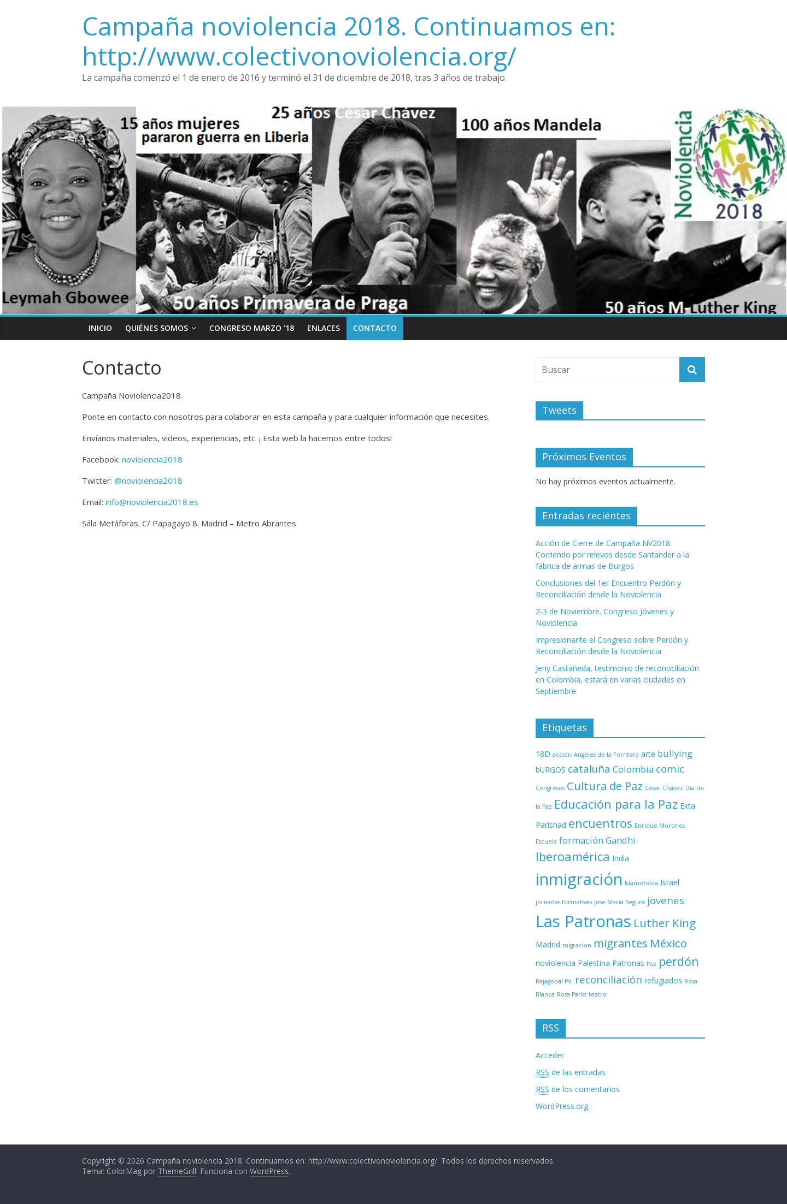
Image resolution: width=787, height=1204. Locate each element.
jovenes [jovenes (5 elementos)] (665, 900)
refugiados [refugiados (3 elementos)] (663, 980)
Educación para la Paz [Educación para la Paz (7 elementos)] (616, 804)
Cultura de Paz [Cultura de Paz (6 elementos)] (605, 785)
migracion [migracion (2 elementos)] (576, 945)
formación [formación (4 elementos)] (581, 840)
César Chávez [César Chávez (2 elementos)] (664, 788)
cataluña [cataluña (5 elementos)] (589, 768)
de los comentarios (578, 1089)
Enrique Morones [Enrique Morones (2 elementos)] (660, 825)
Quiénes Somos (156, 328)
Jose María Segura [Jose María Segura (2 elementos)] (619, 902)
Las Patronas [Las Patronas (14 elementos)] (583, 921)
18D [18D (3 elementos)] (543, 754)
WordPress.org (562, 1106)
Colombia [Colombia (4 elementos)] (633, 769)
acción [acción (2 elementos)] (562, 754)
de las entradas (571, 1072)
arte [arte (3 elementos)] (648, 754)
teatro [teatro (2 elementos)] (598, 994)
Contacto (375, 328)
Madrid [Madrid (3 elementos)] (548, 944)
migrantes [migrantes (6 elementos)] (621, 943)
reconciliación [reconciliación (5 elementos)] (608, 979)
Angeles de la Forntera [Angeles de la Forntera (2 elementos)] (606, 754)
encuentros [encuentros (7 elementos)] (600, 823)
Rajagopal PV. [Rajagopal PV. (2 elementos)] (554, 981)
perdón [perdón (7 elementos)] (679, 961)
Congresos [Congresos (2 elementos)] (550, 788)
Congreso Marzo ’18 (251, 328)
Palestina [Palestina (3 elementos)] (594, 963)
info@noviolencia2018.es (151, 501)
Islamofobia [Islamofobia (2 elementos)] (641, 883)
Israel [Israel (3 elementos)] (669, 882)
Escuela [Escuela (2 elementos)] (546, 841)
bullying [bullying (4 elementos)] (674, 753)
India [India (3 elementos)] (620, 858)
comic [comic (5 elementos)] (670, 768)
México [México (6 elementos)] (668, 943)
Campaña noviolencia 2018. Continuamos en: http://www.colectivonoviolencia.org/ (348, 41)
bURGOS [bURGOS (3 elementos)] (551, 769)
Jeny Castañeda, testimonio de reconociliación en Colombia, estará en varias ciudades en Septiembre (617, 679)
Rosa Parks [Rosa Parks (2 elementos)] (571, 994)
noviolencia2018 (152, 459)
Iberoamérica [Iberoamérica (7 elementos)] (573, 856)
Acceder (550, 1055)
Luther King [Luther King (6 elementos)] (664, 922)
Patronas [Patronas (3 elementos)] (628, 963)
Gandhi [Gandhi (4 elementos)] (621, 840)
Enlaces (323, 328)
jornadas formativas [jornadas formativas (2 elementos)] (564, 902)
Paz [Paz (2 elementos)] (651, 964)
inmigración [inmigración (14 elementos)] (579, 879)
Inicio (100, 328)
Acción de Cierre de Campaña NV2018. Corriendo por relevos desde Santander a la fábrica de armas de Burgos (612, 554)
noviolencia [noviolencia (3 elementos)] (555, 963)
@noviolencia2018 (148, 480)
